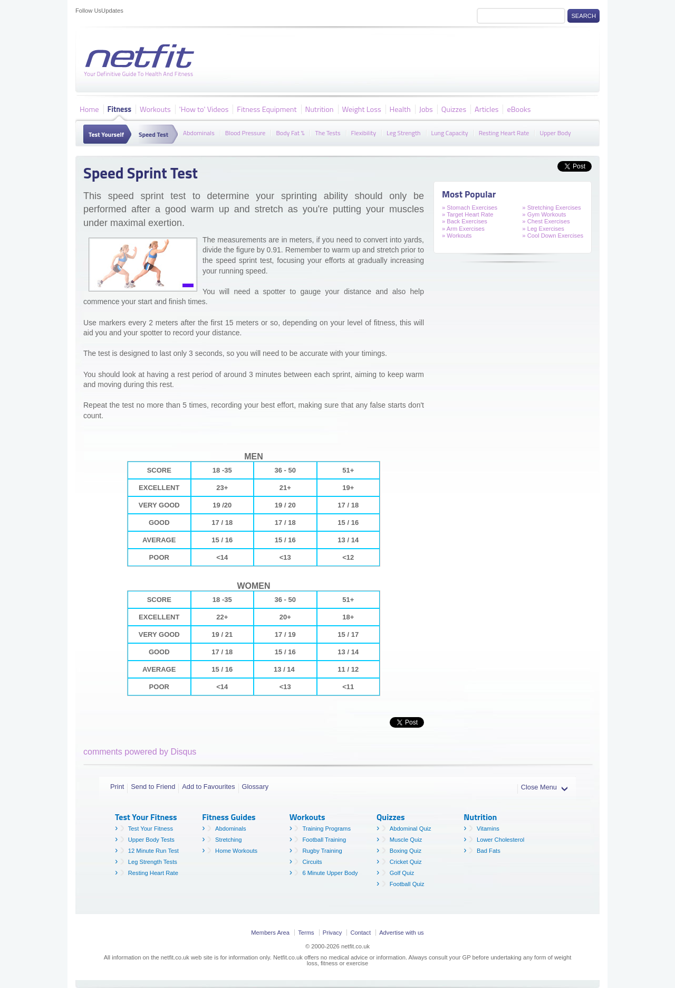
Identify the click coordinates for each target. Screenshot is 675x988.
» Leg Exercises (543, 228)
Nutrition (319, 108)
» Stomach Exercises (469, 207)
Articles (486, 108)
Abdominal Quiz (410, 828)
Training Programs (326, 828)
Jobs (426, 108)
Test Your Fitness (150, 828)
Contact (360, 932)
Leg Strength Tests (152, 862)
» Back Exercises (464, 221)
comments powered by (139, 751)
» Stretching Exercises (551, 207)
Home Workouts (236, 851)
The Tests (327, 132)
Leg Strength (404, 132)
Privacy (332, 932)
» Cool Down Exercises (552, 235)
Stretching (228, 839)
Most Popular (469, 194)
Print (117, 787)
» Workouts (456, 235)
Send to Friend (153, 787)
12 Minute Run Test (153, 851)
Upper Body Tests (151, 839)
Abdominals (199, 132)
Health (400, 108)
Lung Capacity (449, 132)
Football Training (324, 839)
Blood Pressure (245, 132)
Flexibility (364, 132)
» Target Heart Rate (467, 214)
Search (583, 16)
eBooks (519, 108)
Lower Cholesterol (500, 839)
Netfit (141, 60)
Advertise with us (401, 932)
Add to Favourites (208, 787)
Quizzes (453, 108)
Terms (306, 932)
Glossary (255, 787)
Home (89, 108)
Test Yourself (106, 134)
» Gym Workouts (544, 214)
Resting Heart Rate (504, 132)
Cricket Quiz (406, 862)
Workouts (155, 108)
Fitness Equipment (266, 108)
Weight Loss (361, 108)
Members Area (270, 932)
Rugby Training (322, 851)
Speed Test (153, 134)
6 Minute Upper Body (330, 873)
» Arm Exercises (463, 228)
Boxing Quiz (405, 851)
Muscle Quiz (406, 839)
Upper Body (555, 132)
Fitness (119, 108)
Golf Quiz (402, 873)
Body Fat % (290, 132)
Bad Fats (488, 851)
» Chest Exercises (546, 221)
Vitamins (488, 828)
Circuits (312, 862)
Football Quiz (407, 884)
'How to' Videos (204, 108)
